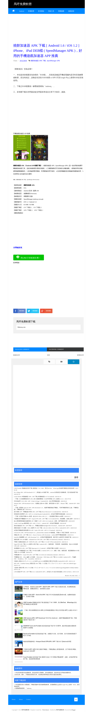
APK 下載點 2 (38, 210)
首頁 (48, 355)
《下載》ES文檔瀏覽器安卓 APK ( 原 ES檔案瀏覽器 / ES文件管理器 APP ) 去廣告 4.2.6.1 (39, 499)
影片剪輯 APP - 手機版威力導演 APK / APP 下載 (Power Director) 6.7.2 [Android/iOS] (37, 511)
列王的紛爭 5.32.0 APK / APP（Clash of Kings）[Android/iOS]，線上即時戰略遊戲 (37, 501)
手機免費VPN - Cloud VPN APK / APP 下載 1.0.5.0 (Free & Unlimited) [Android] (36, 555)
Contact (28, 699)
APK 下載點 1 (28, 210)
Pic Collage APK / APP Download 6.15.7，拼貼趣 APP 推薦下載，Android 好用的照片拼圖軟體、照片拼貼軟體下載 (46, 492)
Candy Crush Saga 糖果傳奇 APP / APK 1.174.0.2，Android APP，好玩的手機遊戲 (36, 523)
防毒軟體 (31, 11)
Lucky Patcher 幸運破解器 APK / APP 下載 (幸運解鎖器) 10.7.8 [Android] (34, 496)
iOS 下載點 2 (37, 207)
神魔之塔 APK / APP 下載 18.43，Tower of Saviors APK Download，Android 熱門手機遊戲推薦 (40, 535)
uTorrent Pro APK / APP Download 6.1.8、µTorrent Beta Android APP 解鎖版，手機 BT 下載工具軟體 (41, 532)
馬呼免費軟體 (23, 4)
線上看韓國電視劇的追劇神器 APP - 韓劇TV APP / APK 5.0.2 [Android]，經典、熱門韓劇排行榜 (40, 521)
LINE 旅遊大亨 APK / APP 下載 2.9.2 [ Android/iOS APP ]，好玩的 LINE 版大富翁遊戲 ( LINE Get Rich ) (43, 571)
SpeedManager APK (53, 61)
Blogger (73, 710)
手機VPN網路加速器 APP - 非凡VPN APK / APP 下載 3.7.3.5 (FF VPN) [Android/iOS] (37, 542)
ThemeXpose (45, 710)
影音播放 (41, 11)
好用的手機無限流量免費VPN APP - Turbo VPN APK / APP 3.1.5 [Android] (34, 530)
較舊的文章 (80, 355)
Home (13, 699)
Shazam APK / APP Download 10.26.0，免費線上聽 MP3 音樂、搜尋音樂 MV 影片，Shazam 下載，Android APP (45, 503)
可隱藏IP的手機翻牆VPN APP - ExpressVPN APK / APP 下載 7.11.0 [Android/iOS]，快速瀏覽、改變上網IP (43, 518)
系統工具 (51, 11)
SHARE (18, 311)
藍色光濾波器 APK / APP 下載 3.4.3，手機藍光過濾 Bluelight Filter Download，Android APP (39, 525)
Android (21, 11)
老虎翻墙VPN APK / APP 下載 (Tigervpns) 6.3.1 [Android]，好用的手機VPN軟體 (36, 548)
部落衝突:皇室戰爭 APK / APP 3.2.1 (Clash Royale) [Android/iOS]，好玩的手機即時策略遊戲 (39, 514)
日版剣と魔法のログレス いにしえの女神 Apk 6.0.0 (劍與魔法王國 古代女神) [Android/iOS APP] (41, 561)
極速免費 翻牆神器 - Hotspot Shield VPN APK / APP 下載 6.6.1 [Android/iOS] (47, 641)
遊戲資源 (71, 11)
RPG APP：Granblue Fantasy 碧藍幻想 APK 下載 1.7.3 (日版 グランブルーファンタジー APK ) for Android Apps (45, 563)
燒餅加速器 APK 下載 (38, 61)
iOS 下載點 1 (28, 207)
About (21, 699)
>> (79, 575)
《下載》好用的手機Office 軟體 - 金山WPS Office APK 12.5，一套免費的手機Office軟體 (38, 516)
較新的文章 (16, 355)
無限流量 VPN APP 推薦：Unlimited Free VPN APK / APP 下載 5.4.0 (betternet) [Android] (38, 539)
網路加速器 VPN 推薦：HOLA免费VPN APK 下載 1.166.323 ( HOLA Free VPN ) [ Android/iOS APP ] (41, 528)
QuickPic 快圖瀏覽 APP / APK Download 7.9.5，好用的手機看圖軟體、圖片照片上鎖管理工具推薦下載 (42, 537)
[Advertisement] (48, 28)
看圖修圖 (61, 11)
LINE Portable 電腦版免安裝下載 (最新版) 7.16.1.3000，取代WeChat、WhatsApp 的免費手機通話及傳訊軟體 (44, 488)
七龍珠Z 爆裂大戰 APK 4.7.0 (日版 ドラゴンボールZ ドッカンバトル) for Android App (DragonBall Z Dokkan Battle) (46, 567)
